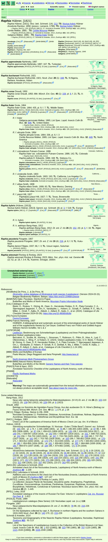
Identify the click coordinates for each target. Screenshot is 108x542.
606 (29, 123)
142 (50, 434)
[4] (47, 208)
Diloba (22, 9)
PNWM (10, 114)
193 (35, 458)
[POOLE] (32, 28)
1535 (38, 530)
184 (46, 446)
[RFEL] (83, 28)
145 (66, 455)
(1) (47, 94)
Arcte (32, 9)
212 (56, 24)
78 (72, 506)
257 (27, 460)
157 (54, 436)
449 (90, 137)
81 (82, 453)
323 (63, 527)
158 (86, 436)
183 (14, 446)
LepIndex (25, 52)
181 (50, 443)
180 (18, 443)
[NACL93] (77, 41)
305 (89, 460)
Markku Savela (86, 538)
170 (103, 438)
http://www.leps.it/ (70, 354)
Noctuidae (75, 3)
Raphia (51, 9)
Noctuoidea (62, 3)
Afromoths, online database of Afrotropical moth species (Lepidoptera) (46, 294)
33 (31, 453)
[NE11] (39, 28)
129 (45, 455)
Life (19, 3)
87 (95, 429)
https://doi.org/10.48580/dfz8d (57, 313)
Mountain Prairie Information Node (66, 301)
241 (97, 458)
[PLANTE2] (72, 47)
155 (18, 429)
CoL (18, 42)
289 (68, 460)
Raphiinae (87, 3)
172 (46, 441)
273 (47, 460)
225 (76, 458)
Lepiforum (17, 333)
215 (56, 513)
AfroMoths (34, 52)
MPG (25, 112)
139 (25, 402)
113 (25, 455)
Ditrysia (50, 3)
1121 (15, 530)
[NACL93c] (11, 112)
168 (62, 78)
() (70, 9)
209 (56, 458)
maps (102, 72)
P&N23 (17, 52)
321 (19, 463)
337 (40, 463)
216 (61, 241)
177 (77, 441)
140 (14, 434)
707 (83, 527)
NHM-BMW (41, 42)
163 (67, 438)
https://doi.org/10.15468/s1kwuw (64, 296)
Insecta (27, 3)
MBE (77, 210)
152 (75, 228)
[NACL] (21, 28)
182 (76, 443)
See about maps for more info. (63, 388)
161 (31, 438)
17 (14, 453)
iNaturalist (28, 42)
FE (97, 41)
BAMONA (21, 114)
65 (65, 453)
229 (45, 402)
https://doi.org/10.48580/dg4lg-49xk (29, 349)
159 (64, 94)
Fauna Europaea (21, 318)
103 (100, 400)
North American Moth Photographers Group (33, 359)
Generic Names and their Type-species (64, 364)
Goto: (47, 17)
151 (86, 434)
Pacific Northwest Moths (24, 373)
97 (35, 431)
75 (61, 429)
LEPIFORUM (75, 112)
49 (48, 453)
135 (70, 431)
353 (64, 463)
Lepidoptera (39, 3)
